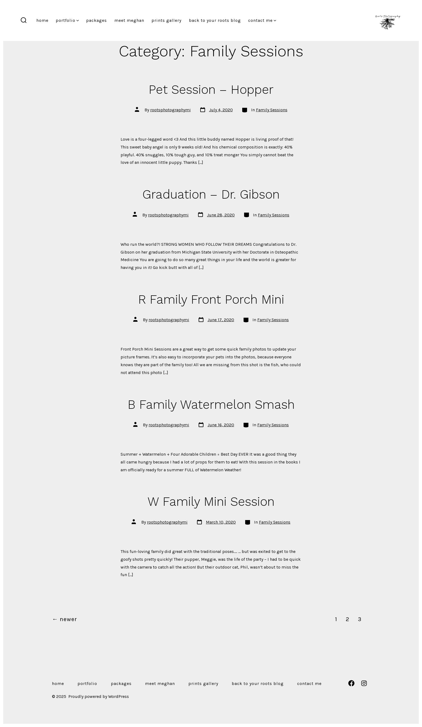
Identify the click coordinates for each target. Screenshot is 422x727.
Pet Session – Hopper (211, 89)
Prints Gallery (166, 20)
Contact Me (262, 20)
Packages (96, 20)
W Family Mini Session (211, 501)
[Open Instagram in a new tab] (364, 683)
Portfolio (67, 20)
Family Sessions (271, 109)
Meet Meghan (129, 20)
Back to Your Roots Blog (215, 20)
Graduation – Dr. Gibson (211, 194)
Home (42, 20)
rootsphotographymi (170, 109)
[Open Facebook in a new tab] (351, 683)
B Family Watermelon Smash (211, 404)
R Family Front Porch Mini (211, 299)
